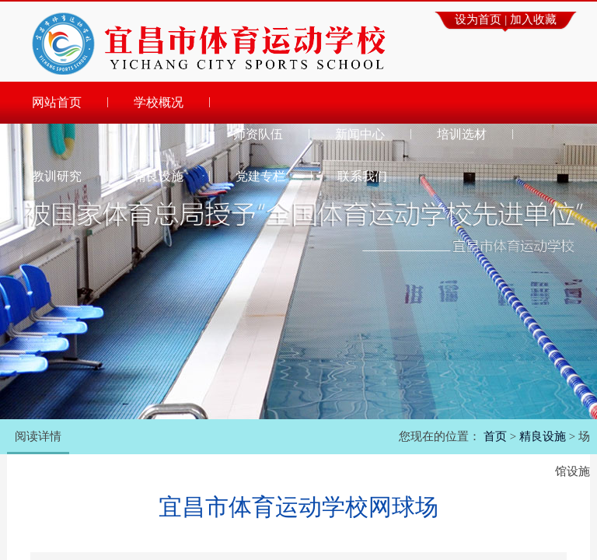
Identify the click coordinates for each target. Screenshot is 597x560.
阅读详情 (38, 436)
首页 (495, 436)
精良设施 (542, 436)
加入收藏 (533, 19)
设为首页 (478, 19)
